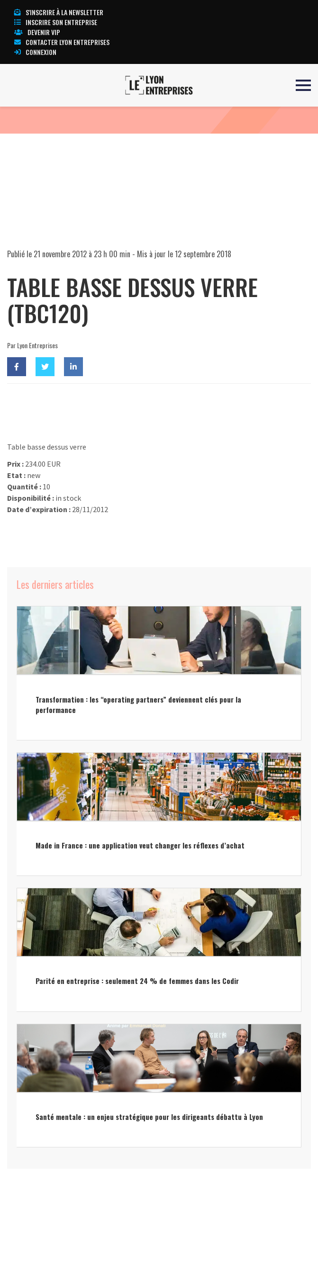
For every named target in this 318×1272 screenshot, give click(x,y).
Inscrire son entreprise (55, 22)
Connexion (35, 52)
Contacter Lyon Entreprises (61, 42)
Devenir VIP (37, 32)
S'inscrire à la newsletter (58, 12)
